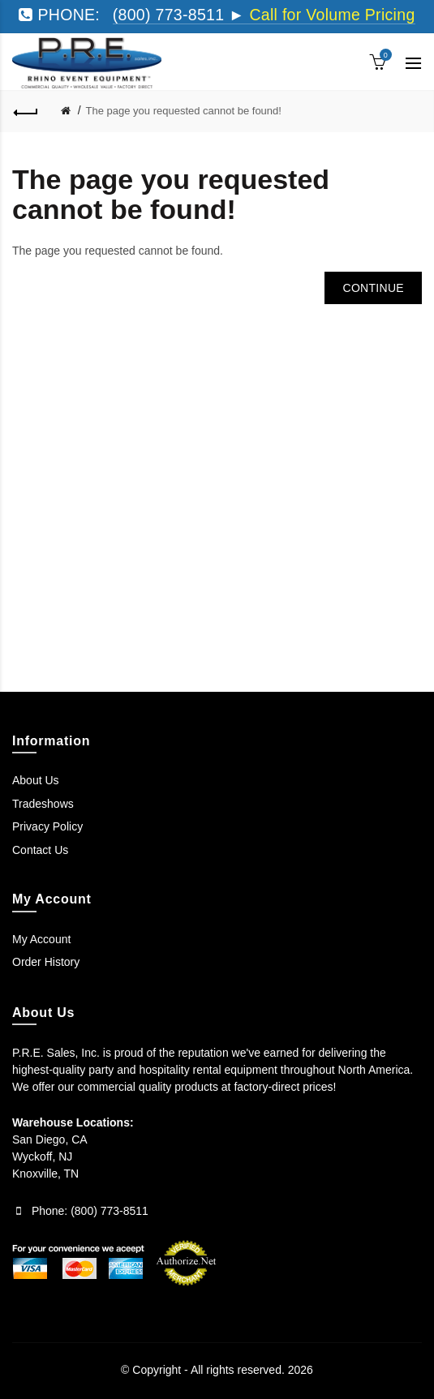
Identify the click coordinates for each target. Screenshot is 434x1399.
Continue (373, 287)
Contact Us (40, 849)
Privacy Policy (47, 826)
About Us (35, 780)
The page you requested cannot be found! (183, 111)
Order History (45, 961)
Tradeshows (43, 803)
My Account (41, 939)
